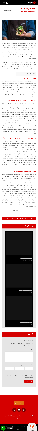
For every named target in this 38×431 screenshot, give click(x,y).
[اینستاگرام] (24, 409)
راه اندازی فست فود (26, 56)
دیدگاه (31, 348)
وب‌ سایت (12, 363)
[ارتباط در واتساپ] (14, 409)
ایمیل (22, 363)
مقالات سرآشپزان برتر (27, 260)
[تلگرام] (19, 409)
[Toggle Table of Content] (33, 74)
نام (32, 363)
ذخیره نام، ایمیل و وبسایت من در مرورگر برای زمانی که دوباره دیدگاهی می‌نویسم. (19, 375)
